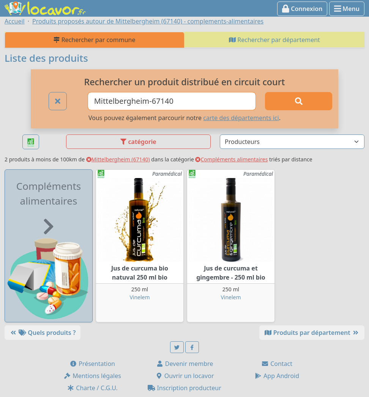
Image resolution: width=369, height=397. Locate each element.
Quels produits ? (42, 332)
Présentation (92, 363)
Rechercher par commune (94, 40)
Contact (276, 363)
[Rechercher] (298, 101)
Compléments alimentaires (231, 159)
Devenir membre (184, 363)
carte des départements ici (241, 118)
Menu (347, 9)
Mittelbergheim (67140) (118, 159)
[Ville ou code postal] (172, 101)
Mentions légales (92, 376)
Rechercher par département (274, 40)
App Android (276, 376)
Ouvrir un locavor (184, 376)
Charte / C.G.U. (92, 388)
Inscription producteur (184, 388)
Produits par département (312, 332)
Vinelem (139, 297)
